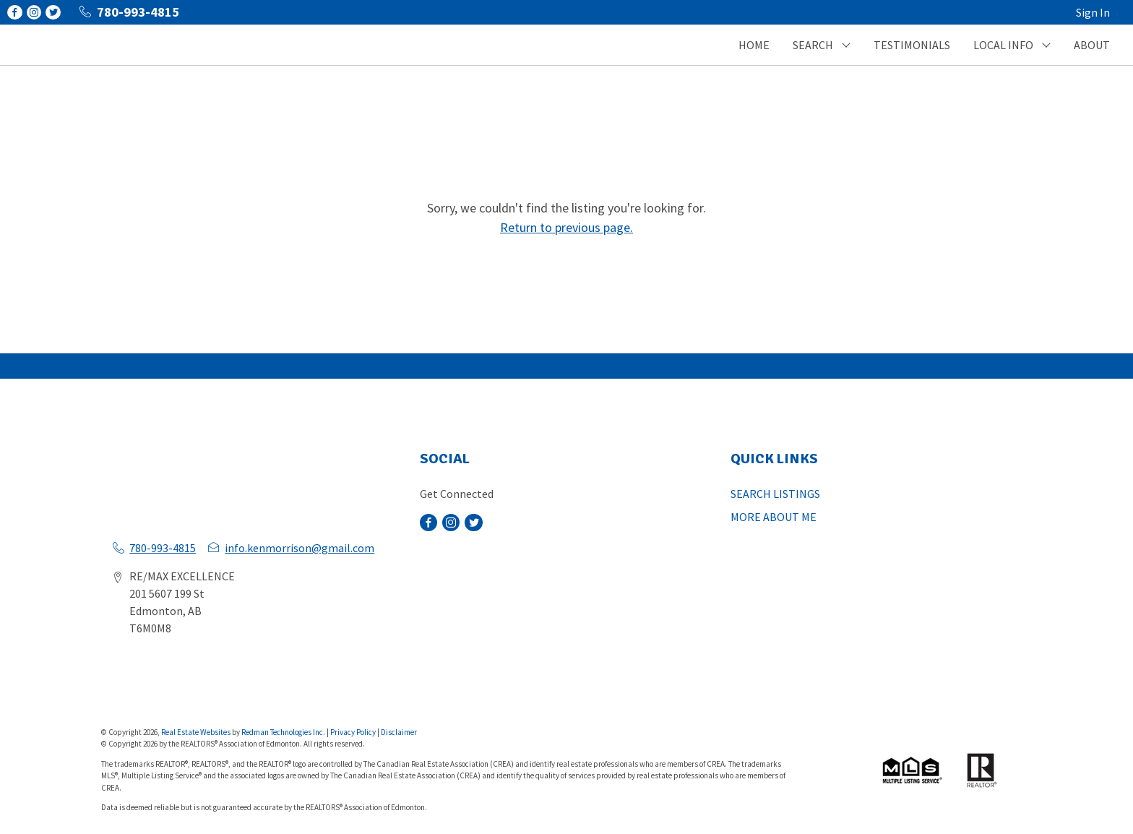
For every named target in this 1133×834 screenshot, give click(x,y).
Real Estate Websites (196, 732)
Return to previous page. (566, 227)
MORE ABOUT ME (774, 517)
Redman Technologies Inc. (284, 732)
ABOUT (1092, 45)
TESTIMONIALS (912, 45)
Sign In (1093, 12)
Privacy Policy (353, 732)
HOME (754, 45)
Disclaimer (399, 732)
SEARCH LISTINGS (775, 493)
